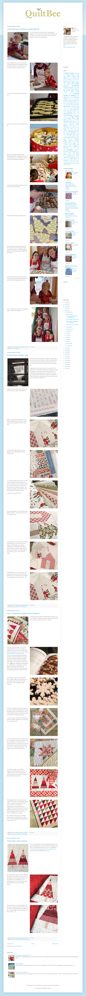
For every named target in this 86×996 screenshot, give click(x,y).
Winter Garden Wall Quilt (75, 222)
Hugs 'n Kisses (67, 119)
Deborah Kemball (71, 98)
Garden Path (66, 109)
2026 (66, 302)
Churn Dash (76, 87)
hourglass (65, 118)
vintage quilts (66, 163)
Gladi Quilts (68, 182)
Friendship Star (66, 107)
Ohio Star (71, 136)
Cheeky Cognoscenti (70, 203)
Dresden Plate (72, 101)
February (68, 343)
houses (69, 118)
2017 (66, 356)
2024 (66, 306)
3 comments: (32, 605)
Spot (74, 152)
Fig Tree (77, 103)
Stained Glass (71, 154)
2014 (66, 362)
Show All (77, 278)
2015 (66, 360)
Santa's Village (73, 147)
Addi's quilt (76, 73)
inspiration (66, 121)
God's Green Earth (74, 109)
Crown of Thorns (70, 97)
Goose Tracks (66, 110)
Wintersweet (73, 163)
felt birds (69, 103)
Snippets (74, 151)
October (68, 327)
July (67, 333)
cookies (72, 90)
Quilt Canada (72, 144)
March (67, 341)
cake (64, 84)
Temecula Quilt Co (69, 243)
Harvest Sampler (76, 113)
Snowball (69, 152)
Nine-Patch (69, 134)
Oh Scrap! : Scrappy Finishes (74, 270)
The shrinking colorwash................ (75, 173)
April (67, 339)
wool (67, 164)
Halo (74, 112)
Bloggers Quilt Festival (68, 80)
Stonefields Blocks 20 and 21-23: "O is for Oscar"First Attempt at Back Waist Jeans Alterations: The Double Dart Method (71, 207)
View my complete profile (69, 47)
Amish (64, 74)
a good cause (14, 834)
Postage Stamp (67, 141)
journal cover (72, 122)
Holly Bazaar (24, 834)
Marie (74, 28)
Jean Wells (77, 121)
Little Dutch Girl (76, 125)
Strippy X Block (66, 157)
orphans (77, 137)
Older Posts (55, 943)
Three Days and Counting (17, 841)
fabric (66, 103)
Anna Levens (71, 74)
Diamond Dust (70, 100)
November (68, 314)
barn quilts (70, 78)
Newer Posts (10, 943)
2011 (66, 368)
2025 (66, 304)
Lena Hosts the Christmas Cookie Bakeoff (23, 29)
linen (71, 125)
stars (77, 154)
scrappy (28, 939)
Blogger (49, 988)
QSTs (78, 143)
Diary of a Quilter (69, 213)
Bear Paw (65, 79)
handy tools (69, 113)
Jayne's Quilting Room (71, 254)
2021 (66, 348)
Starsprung (65, 155)
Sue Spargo (72, 157)
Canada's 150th (70, 84)
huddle (77, 118)
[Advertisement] (71, 398)
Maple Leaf (66, 128)
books (64, 82)
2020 (66, 350)
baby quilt (76, 76)
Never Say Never (19, 963)
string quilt (70, 156)
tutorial (77, 161)
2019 (66, 352)
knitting (68, 125)
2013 (66, 364)
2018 (66, 354)
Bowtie (68, 82)
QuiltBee (8, 5)
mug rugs (68, 133)
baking (12, 348)
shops (70, 151)
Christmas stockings (68, 87)
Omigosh (68, 137)
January (68, 345)
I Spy (73, 119)
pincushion (70, 139)
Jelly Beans (66, 122)
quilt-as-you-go (70, 146)
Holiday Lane (18, 606)
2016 (66, 358)
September (69, 329)
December (68, 312)
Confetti (68, 90)
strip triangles (76, 155)
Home (32, 943)
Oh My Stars (66, 136)
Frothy (71, 107)
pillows (64, 139)
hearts (64, 115)
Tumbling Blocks (73, 161)
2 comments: (31, 937)
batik (78, 78)
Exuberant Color (69, 171)
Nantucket (73, 133)
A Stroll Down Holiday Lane (17, 355)
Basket (74, 78)
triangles (67, 161)
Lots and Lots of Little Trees (21, 972)
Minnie (71, 131)
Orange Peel (73, 137)
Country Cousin (74, 91)
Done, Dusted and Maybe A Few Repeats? (23, 613)
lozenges (77, 127)
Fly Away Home (75, 104)
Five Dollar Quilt (67, 104)
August (68, 331)
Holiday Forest (76, 115)
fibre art (73, 103)
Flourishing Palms (69, 231)
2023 (66, 308)
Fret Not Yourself (69, 219)
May (67, 337)
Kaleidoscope (71, 124)
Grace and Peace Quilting (71, 191)
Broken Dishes (75, 82)
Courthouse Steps (67, 93)
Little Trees (66, 127)
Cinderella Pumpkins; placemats (70, 88)
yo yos (69, 164)
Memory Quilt (66, 131)
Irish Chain (72, 121)
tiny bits (74, 160)
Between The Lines (72, 79)
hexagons (69, 115)
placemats (23, 939)
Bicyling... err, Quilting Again (75, 234)
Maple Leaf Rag (74, 128)
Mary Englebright (75, 130)
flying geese (66, 106)
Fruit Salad (76, 107)
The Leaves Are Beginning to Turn (23, 955)
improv (77, 119)
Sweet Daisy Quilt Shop (15, 485)
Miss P (74, 131)
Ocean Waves (76, 134)
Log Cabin (72, 127)
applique (69, 76)
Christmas (16, 348)
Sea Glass (65, 151)
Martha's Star (66, 130)
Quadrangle (65, 144)
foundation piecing (75, 106)
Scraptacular (76, 149)
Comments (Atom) (17, 946)
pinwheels (71, 140)
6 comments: (32, 347)
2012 (66, 366)
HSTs (73, 118)
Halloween (69, 112)
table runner (24, 606)
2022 (66, 310)
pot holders (76, 141)
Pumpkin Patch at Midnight (69, 143)
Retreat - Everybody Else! (74, 257)
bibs (78, 79)
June (67, 335)
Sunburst (68, 158)
